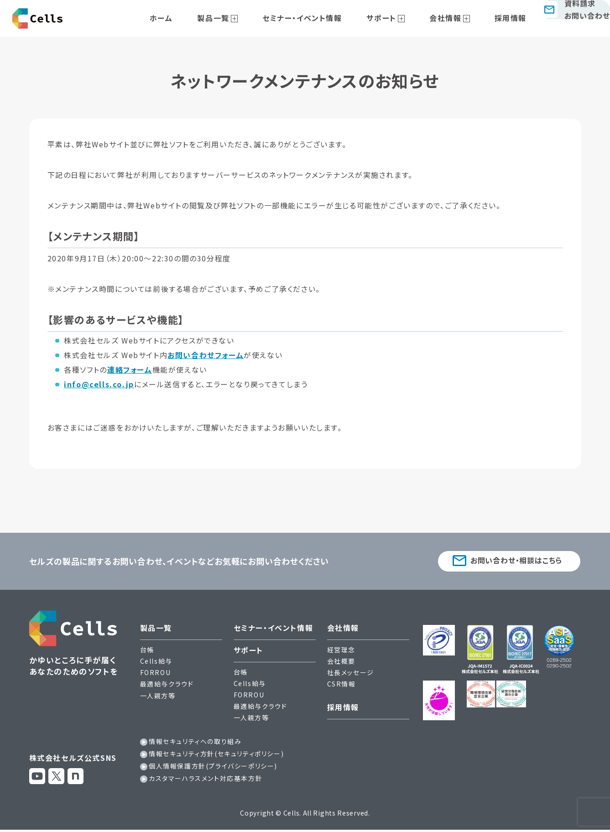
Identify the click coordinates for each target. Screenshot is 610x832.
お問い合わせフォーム (205, 354)
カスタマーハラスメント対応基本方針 (205, 780)
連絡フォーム (129, 369)
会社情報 (439, 17)
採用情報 (493, 17)
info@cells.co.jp (99, 384)
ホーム (197, 17)
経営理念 (341, 651)
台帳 (147, 651)
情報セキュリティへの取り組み (195, 743)
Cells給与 (156, 663)
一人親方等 (158, 697)
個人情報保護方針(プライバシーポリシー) (213, 768)
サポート (385, 17)
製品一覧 (238, 17)
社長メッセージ (350, 674)
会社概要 (341, 663)
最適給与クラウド (167, 686)
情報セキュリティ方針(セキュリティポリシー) (216, 755)
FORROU (155, 674)
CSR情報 (341, 686)
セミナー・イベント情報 (317, 17)
